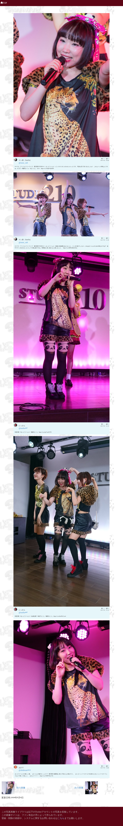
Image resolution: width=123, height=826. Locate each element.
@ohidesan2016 (25, 770)
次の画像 (86, 787)
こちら (61, 818)
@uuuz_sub (23, 162)
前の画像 (13, 787)
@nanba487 (23, 428)
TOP (3, 2)
